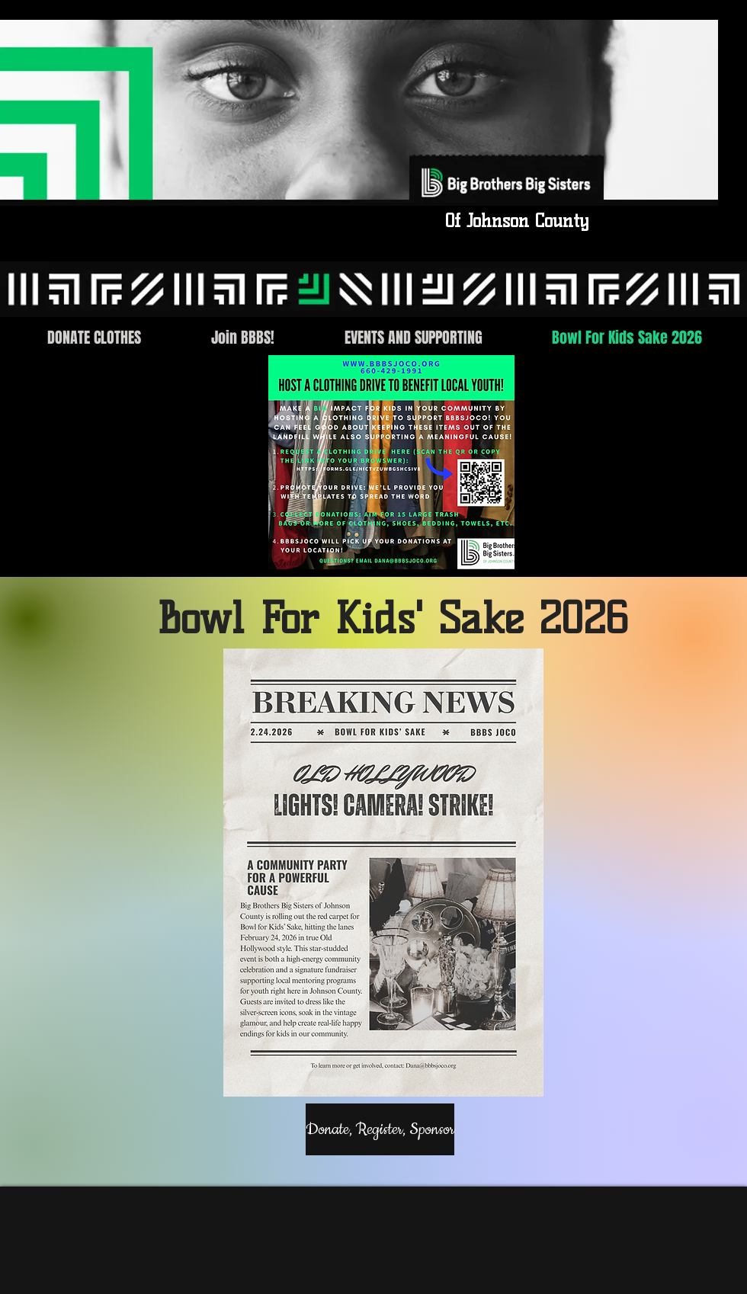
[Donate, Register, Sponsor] (380, 1129)
